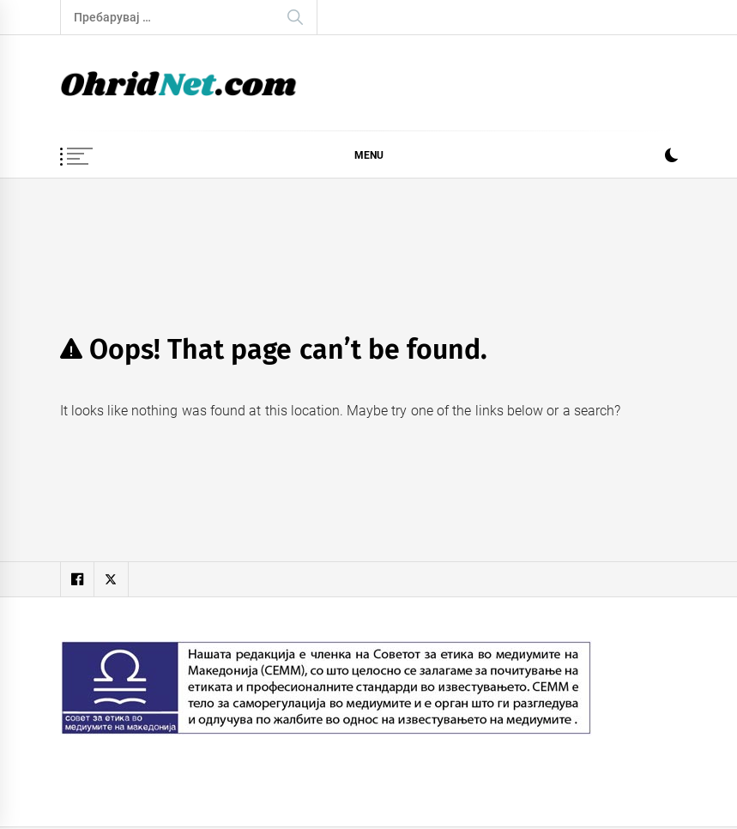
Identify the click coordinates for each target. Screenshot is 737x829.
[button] (671, 157)
